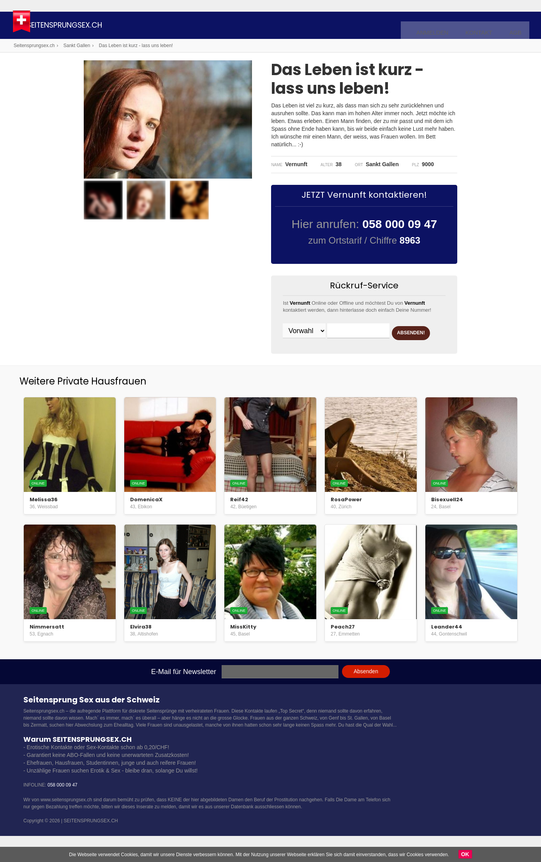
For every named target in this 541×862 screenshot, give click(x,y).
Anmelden (443, 25)
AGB (517, 25)
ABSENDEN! (313, 351)
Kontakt (484, 25)
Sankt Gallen (76, 45)
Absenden (366, 686)
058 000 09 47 (63, 799)
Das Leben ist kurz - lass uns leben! (136, 45)
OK (465, 854)
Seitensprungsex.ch (98, 26)
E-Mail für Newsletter (183, 686)
